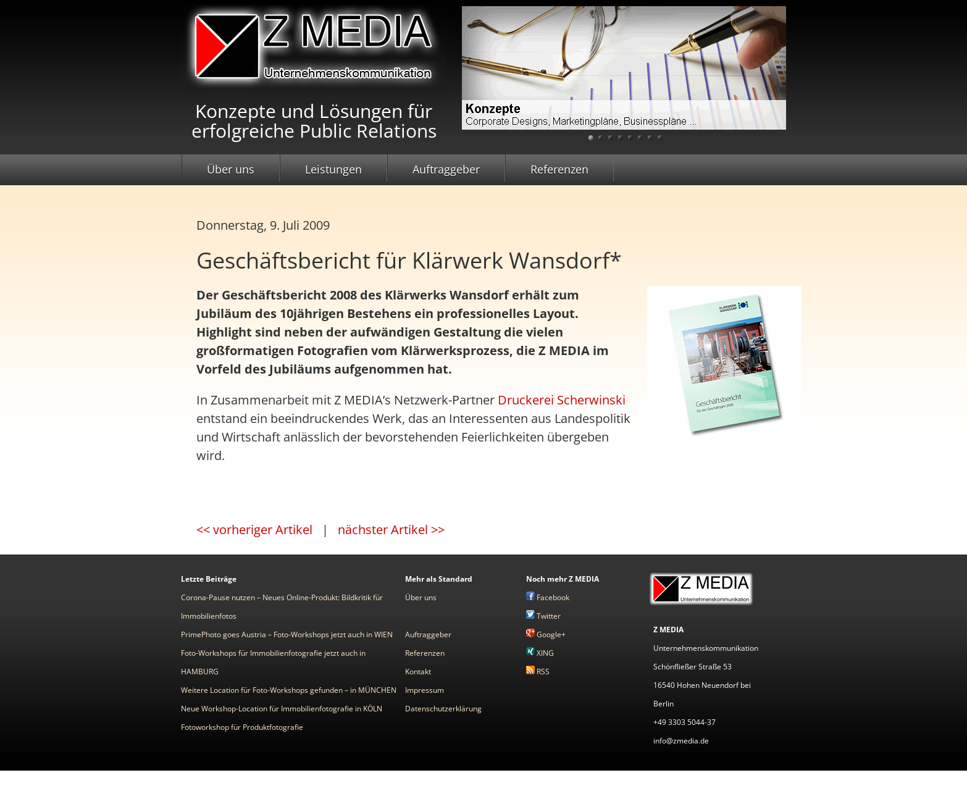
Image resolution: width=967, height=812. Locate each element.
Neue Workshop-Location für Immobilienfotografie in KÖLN (281, 708)
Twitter (543, 616)
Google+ (546, 634)
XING (540, 653)
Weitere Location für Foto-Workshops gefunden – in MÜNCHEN (288, 690)
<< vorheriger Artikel (254, 529)
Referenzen (559, 169)
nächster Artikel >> (391, 529)
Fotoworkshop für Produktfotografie (242, 727)
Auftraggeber (446, 169)
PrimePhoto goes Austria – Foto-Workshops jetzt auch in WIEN (287, 634)
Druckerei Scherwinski (562, 399)
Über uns (230, 169)
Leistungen (333, 169)
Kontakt (418, 671)
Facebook (547, 597)
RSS (538, 671)
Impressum (424, 690)
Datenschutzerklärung (443, 708)
